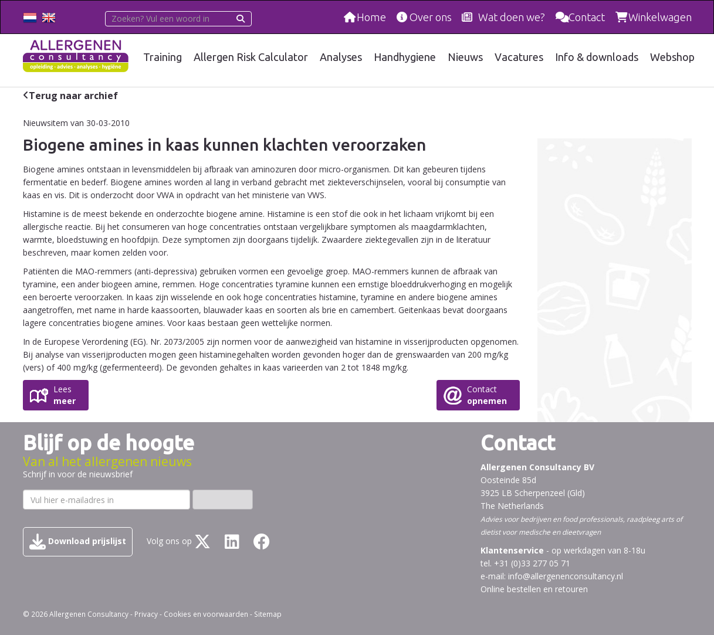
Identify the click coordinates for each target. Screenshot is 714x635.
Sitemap (268, 614)
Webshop (672, 57)
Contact (587, 17)
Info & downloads (596, 57)
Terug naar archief (73, 95)
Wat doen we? (511, 17)
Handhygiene (405, 57)
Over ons (431, 17)
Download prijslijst (77, 542)
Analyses (341, 57)
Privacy (146, 614)
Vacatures (519, 57)
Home (371, 17)
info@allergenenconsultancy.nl (565, 576)
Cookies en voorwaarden (206, 614)
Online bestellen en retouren (534, 589)
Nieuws (465, 57)
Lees (64, 395)
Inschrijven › (222, 499)
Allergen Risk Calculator (251, 57)
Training (162, 57)
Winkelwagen (660, 17)
